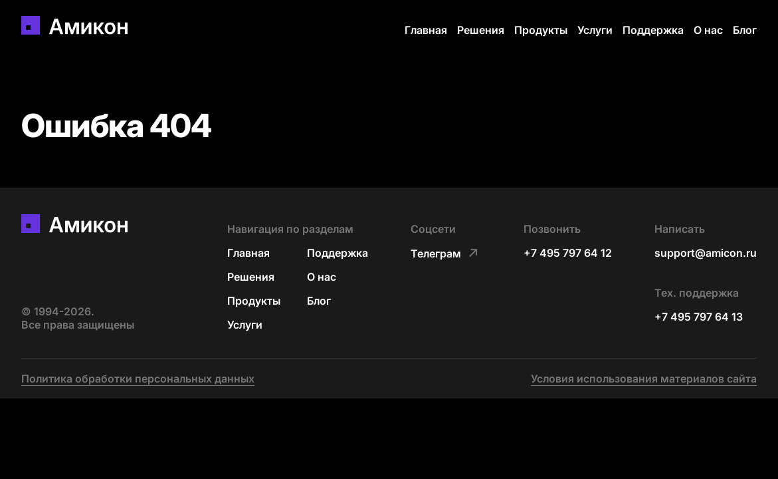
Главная (426, 30)
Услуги (595, 30)
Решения (480, 30)
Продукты (540, 30)
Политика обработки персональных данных (137, 378)
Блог (745, 30)
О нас (708, 30)
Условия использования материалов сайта (644, 378)
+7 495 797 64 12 (568, 252)
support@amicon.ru (705, 252)
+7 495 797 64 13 (698, 316)
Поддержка (653, 30)
